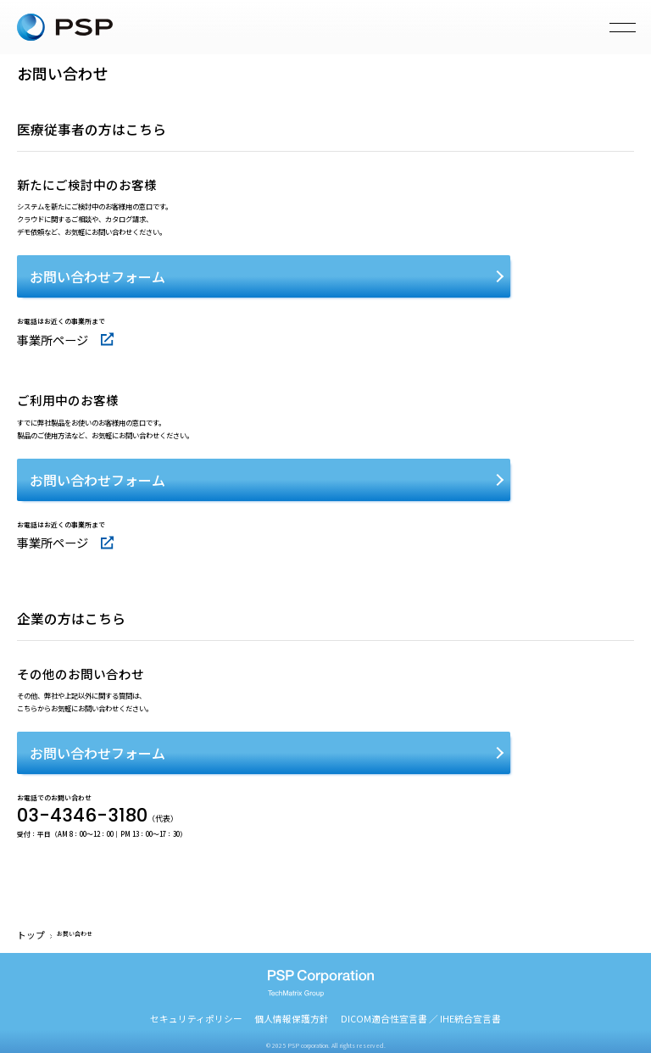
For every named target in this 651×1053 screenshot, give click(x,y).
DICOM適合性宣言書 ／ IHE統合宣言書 (391, 990)
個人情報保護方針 (303, 990)
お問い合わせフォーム (97, 276)
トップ (26, 909)
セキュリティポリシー (238, 990)
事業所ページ (40, 335)
